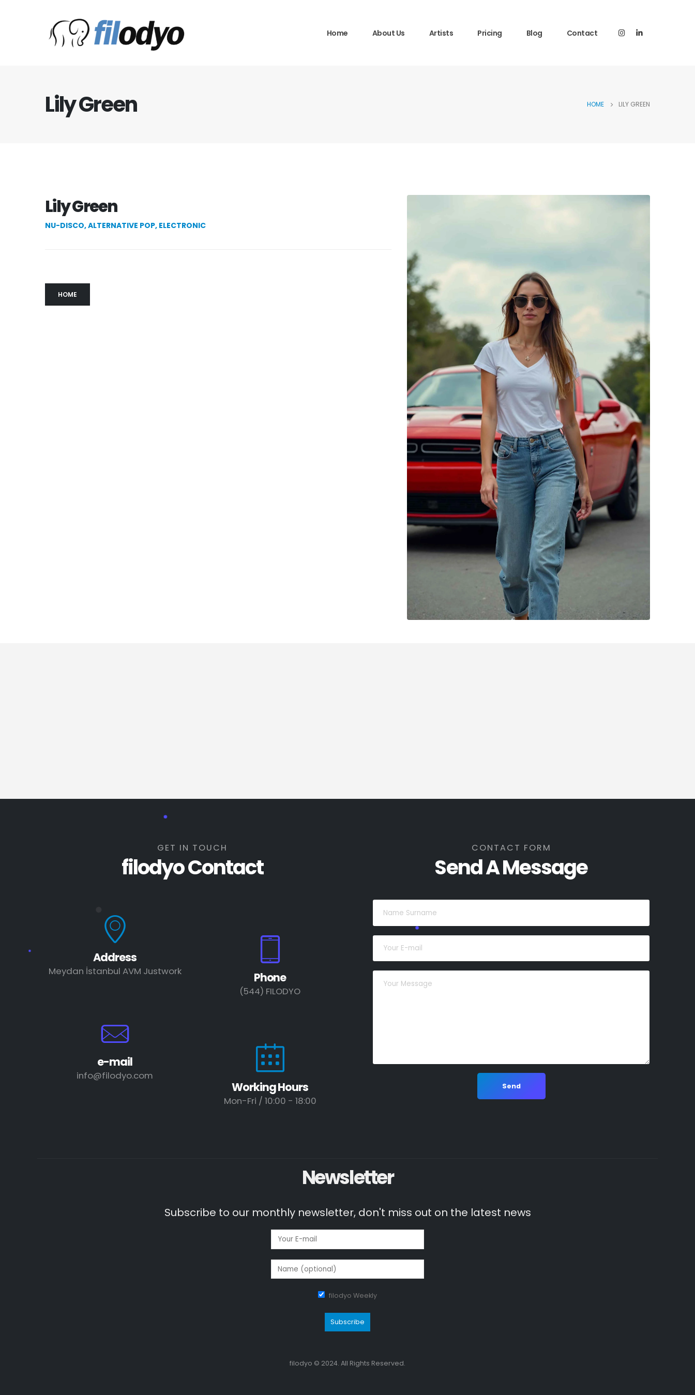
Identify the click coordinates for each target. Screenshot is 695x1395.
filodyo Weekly (353, 1295)
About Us (388, 33)
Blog (534, 33)
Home (337, 33)
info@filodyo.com (115, 1075)
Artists (441, 33)
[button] (67, 294)
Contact (582, 33)
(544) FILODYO (269, 991)
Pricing (489, 33)
